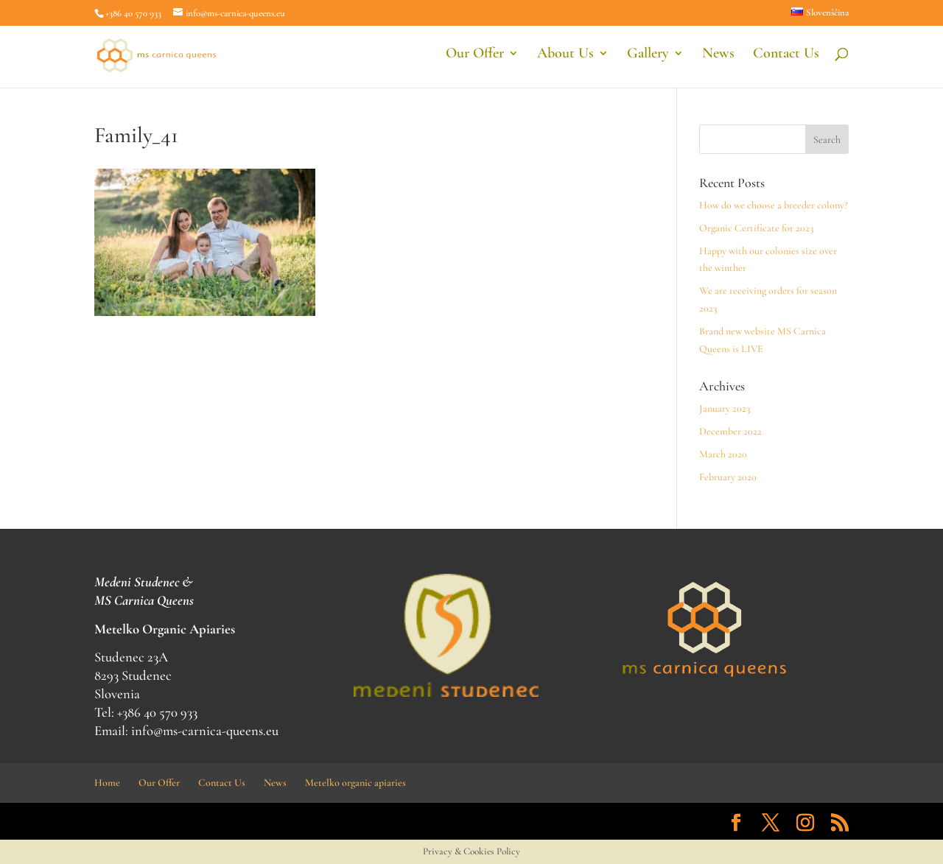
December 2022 (730, 431)
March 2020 (723, 454)
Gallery (648, 59)
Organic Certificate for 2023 (756, 228)
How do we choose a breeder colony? (773, 205)
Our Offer (475, 59)
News (718, 59)
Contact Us (786, 59)
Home (107, 782)
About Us (565, 59)
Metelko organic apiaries (355, 782)
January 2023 (724, 408)
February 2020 (728, 477)
